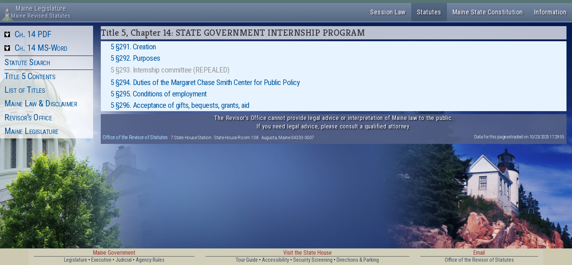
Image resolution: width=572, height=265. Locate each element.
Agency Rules (150, 260)
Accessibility (275, 260)
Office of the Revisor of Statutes (135, 137)
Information (550, 12)
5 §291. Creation (133, 46)
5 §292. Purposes (135, 58)
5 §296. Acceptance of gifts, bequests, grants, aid (179, 105)
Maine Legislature (31, 131)
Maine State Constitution (487, 12)
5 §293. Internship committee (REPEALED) (170, 70)
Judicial (124, 260)
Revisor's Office (28, 117)
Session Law (388, 12)
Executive (101, 260)
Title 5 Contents (29, 76)
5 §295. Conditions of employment (158, 93)
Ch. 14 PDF (33, 34)
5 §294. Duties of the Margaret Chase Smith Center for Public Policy (205, 82)
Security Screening (313, 260)
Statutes (429, 12)
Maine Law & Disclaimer (40, 103)
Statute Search (27, 62)
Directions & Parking (358, 260)
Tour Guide (247, 260)
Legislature (75, 260)
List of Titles (24, 90)
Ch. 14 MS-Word (41, 48)
